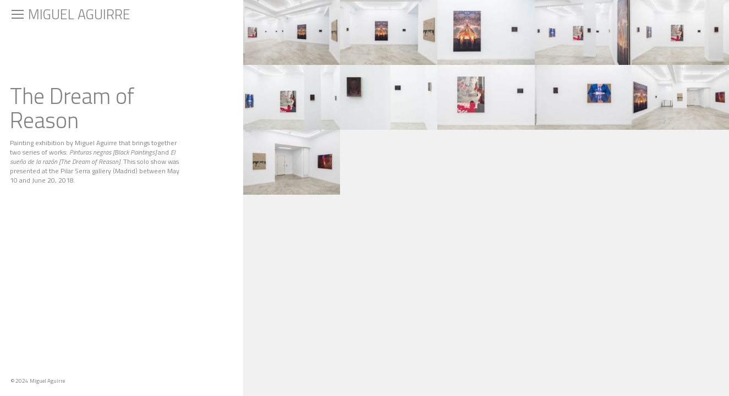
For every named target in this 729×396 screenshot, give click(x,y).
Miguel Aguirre (79, 14)
